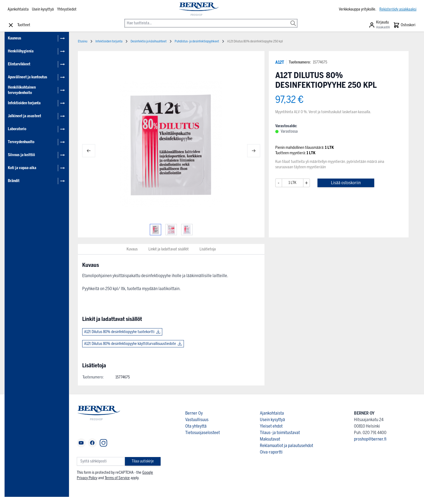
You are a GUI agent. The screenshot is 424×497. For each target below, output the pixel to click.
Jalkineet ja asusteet (24, 116)
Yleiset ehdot (271, 426)
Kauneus (14, 38)
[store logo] (198, 9)
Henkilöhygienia (21, 51)
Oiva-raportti (271, 452)
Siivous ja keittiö (21, 155)
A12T (279, 62)
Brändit (13, 181)
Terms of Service (117, 478)
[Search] (293, 19)
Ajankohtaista (18, 9)
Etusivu (82, 41)
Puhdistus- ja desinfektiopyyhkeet (197, 41)
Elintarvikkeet (19, 64)
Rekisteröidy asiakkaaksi (397, 9)
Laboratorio (17, 129)
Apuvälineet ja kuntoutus (27, 77)
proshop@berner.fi (370, 439)
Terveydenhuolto (21, 142)
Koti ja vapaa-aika (22, 168)
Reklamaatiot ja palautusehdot (286, 445)
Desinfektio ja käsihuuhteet (149, 41)
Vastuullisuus (196, 419)
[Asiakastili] (379, 25)
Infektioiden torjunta (24, 103)
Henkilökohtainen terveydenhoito (22, 90)
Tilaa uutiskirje (143, 461)
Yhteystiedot (67, 9)
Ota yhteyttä (196, 426)
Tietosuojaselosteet (202, 432)
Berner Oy (194, 413)
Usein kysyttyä (43, 9)
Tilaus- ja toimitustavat (280, 432)
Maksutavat (270, 439)
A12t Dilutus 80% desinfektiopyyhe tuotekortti (119, 332)
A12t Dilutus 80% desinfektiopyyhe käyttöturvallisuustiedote (130, 343)
